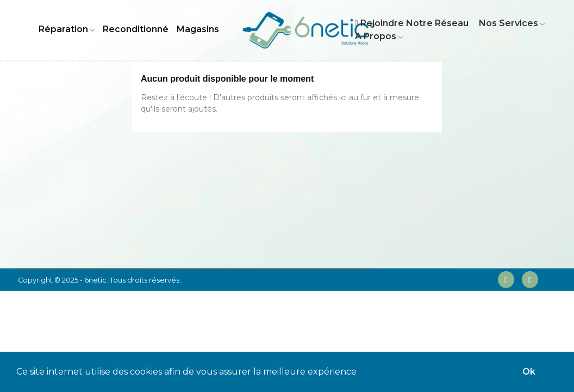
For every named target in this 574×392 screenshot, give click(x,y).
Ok (528, 371)
